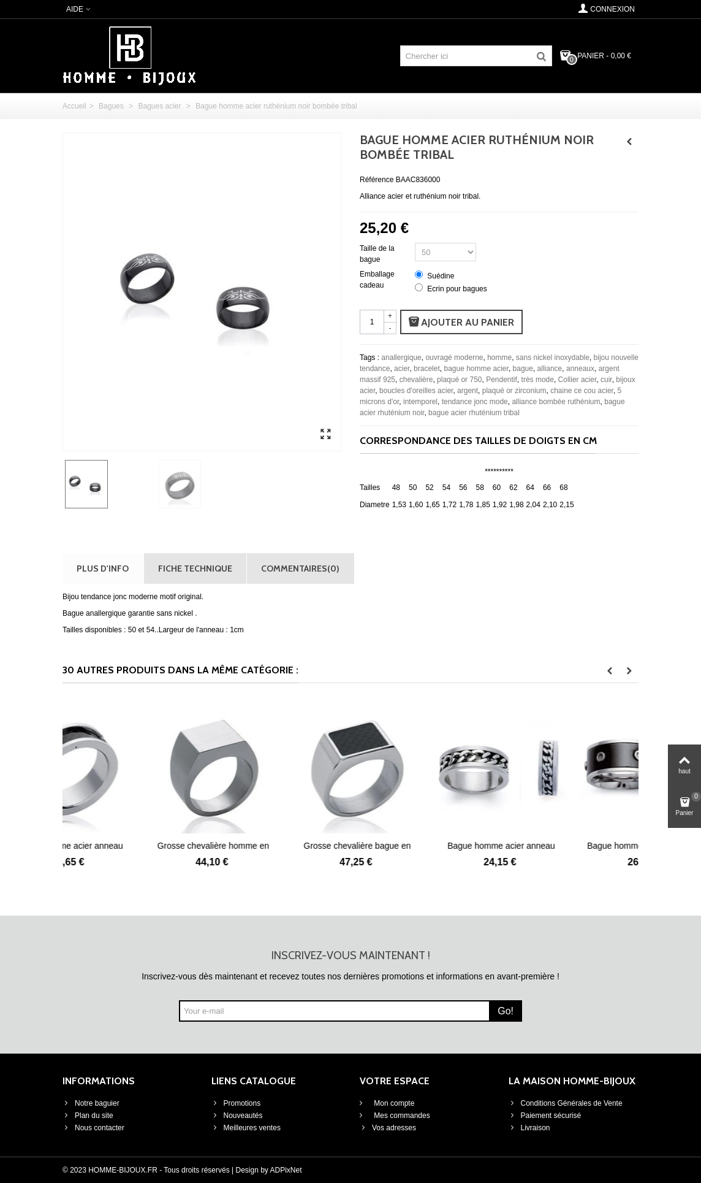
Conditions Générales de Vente (566, 1103)
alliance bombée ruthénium (556, 401)
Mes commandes (401, 1115)
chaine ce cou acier (581, 390)
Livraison (529, 1127)
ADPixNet (286, 1170)
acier (401, 368)
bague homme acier (476, 368)
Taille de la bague (377, 254)
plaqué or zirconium (514, 390)
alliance (550, 368)
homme (499, 357)
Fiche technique (195, 568)
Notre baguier (91, 1103)
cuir (606, 379)
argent (467, 390)
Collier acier (577, 379)
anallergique (401, 357)
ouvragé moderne (454, 357)
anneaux (580, 368)
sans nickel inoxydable (552, 357)
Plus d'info (103, 568)
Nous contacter (93, 1127)
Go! (505, 1011)
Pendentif (501, 379)
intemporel (420, 401)
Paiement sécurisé (545, 1115)
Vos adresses (388, 1127)
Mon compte (393, 1103)
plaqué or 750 (459, 379)
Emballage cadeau (377, 279)
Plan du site (88, 1115)
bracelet (427, 368)
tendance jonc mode (475, 401)
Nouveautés (237, 1115)
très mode (537, 379)
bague (523, 368)
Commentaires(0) (300, 568)
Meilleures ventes (246, 1127)
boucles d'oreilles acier (416, 390)
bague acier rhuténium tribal (474, 412)
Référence (376, 179)
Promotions (236, 1103)
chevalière (416, 379)
